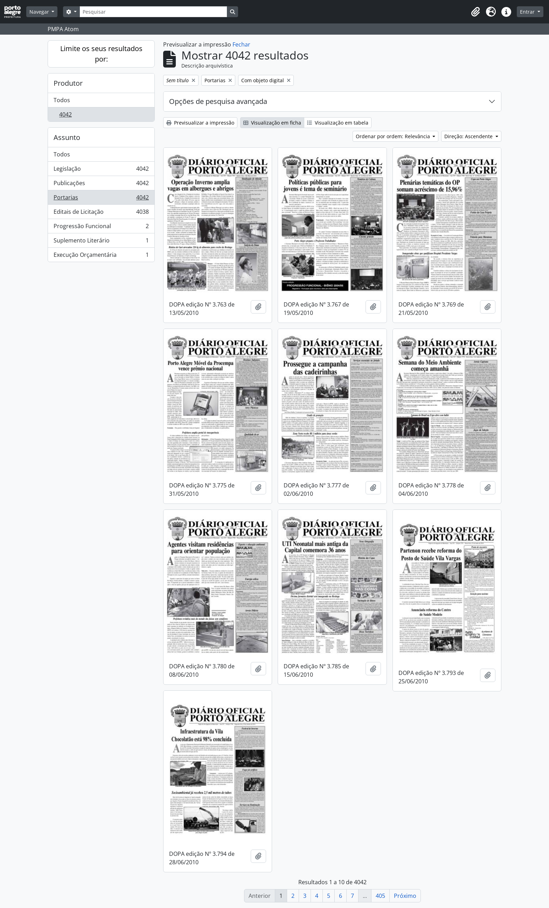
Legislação (101, 170)
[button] (475, 12)
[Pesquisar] (153, 11)
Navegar (39, 11)
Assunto (67, 137)
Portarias (101, 199)
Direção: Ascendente (469, 136)
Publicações (101, 184)
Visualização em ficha (272, 122)
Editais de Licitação (101, 213)
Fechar (241, 44)
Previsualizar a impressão (200, 122)
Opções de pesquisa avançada (218, 101)
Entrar (528, 11)
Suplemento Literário (101, 242)
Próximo (405, 896)
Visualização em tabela (337, 122)
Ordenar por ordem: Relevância (393, 136)
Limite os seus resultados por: (101, 54)
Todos (62, 100)
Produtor (68, 83)
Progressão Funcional (101, 227)
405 (380, 896)
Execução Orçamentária (101, 256)
